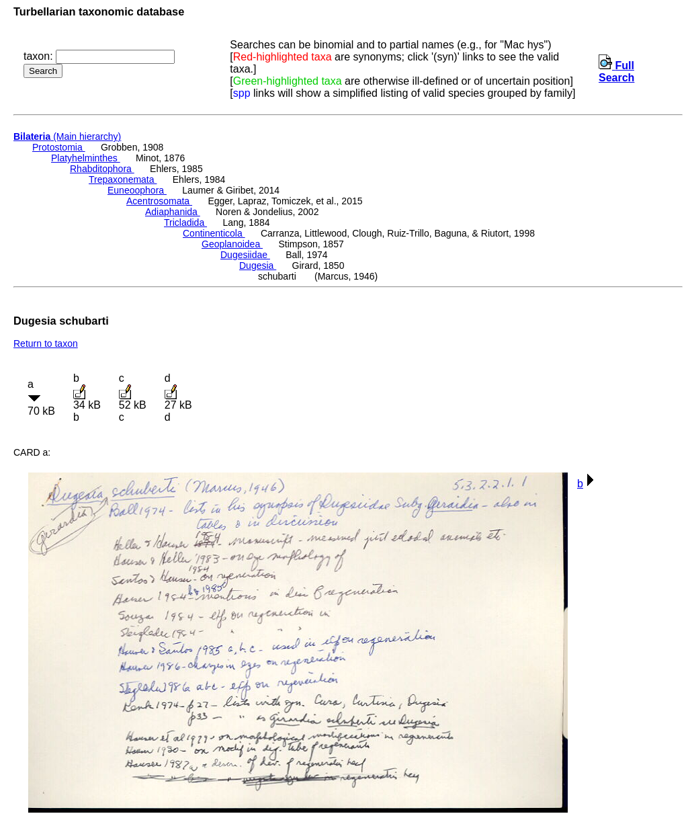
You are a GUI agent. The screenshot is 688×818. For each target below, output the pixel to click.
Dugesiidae (245, 254)
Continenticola (214, 233)
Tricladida (185, 222)
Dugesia (257, 265)
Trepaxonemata (123, 179)
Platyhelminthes (85, 158)
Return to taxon (45, 343)
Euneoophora (137, 190)
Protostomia (58, 147)
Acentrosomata (159, 201)
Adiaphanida (172, 211)
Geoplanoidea (232, 244)
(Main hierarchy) (67, 136)
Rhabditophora (102, 168)
